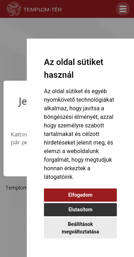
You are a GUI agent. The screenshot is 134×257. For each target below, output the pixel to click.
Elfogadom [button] (80, 195)
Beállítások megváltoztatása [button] (80, 228)
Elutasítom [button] (80, 209)
